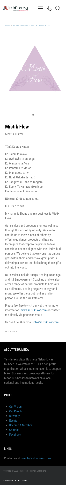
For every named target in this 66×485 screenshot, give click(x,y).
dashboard (24, 470)
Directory (14, 416)
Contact (14, 430)
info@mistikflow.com (46, 322)
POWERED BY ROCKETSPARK (15, 480)
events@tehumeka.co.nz (36, 458)
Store (7, 25)
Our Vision (15, 406)
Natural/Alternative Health (25, 25)
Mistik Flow (44, 25)
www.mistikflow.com (34, 310)
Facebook (15, 434)
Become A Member (20, 425)
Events (13, 420)
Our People (15, 411)
